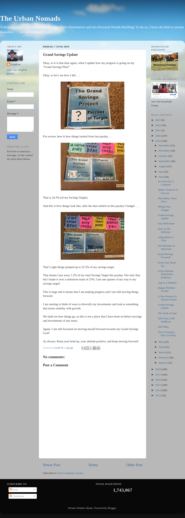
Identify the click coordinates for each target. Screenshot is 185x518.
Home (93, 465)
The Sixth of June (167, 313)
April (162, 346)
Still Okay (163, 326)
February (164, 357)
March (162, 352)
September (165, 161)
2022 (158, 125)
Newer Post (51, 465)
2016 (158, 379)
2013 (158, 395)
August (163, 166)
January (163, 362)
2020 (158, 135)
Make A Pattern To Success (168, 191)
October (163, 155)
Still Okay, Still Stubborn (166, 320)
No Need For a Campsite (166, 183)
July (161, 171)
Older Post (134, 465)
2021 (158, 130)
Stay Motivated (166, 223)
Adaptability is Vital (166, 239)
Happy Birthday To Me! (166, 289)
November (164, 150)
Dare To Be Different (164, 230)
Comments (16, 496)
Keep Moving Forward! (165, 256)
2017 (158, 374)
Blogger (112, 507)
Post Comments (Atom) (70, 473)
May (161, 341)
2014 (158, 390)
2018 (158, 369)
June (161, 176)
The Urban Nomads (30, 18)
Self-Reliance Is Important (166, 247)
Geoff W (16, 64)
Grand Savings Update (166, 217)
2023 (158, 120)
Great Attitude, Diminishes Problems (166, 274)
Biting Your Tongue (164, 208)
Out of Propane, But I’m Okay (167, 334)
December (164, 145)
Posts (13, 489)
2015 (158, 384)
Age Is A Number (167, 282)
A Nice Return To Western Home (167, 298)
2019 (158, 140)
